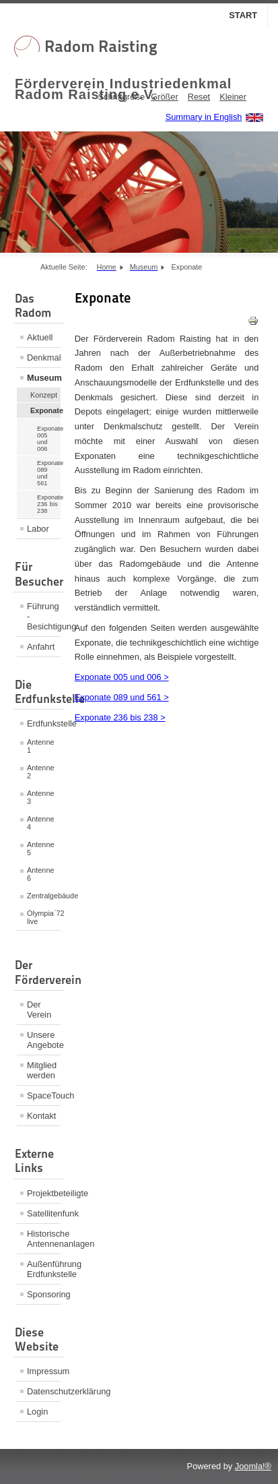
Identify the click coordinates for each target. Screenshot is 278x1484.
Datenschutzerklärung (44, 1391)
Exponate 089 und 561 (49, 473)
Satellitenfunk (44, 1213)
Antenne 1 (41, 746)
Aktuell (40, 337)
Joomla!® (253, 1466)
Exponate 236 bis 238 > (120, 717)
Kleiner (232, 97)
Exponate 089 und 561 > (122, 697)
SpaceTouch (44, 1095)
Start (243, 15)
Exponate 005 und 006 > (122, 677)
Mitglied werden (42, 1070)
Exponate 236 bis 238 (49, 504)
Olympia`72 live (44, 917)
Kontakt (41, 1116)
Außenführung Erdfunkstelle (44, 1269)
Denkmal (44, 357)
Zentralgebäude (44, 896)
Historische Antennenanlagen (44, 1239)
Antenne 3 (41, 797)
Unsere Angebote (44, 1040)
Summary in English (204, 117)
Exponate (45, 410)
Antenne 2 (41, 772)
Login (37, 1411)
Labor (38, 529)
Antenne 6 (41, 874)
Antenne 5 (41, 848)
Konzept (43, 395)
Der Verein (39, 1009)
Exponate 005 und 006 (49, 438)
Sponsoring (44, 1294)
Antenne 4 (41, 823)
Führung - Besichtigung (44, 616)
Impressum (44, 1371)
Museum (44, 378)
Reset (199, 97)
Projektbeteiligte (44, 1193)
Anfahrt (41, 647)
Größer (164, 97)
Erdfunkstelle (44, 723)
